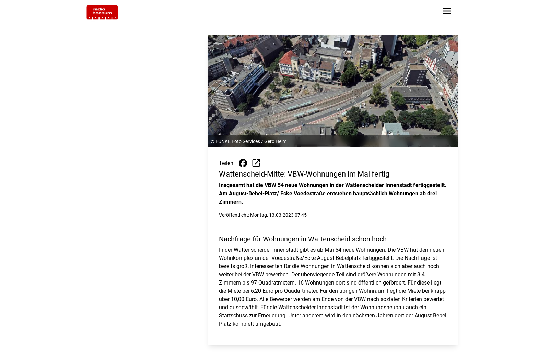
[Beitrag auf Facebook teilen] (243, 163)
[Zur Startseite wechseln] (102, 12)
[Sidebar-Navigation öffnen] (446, 12)
